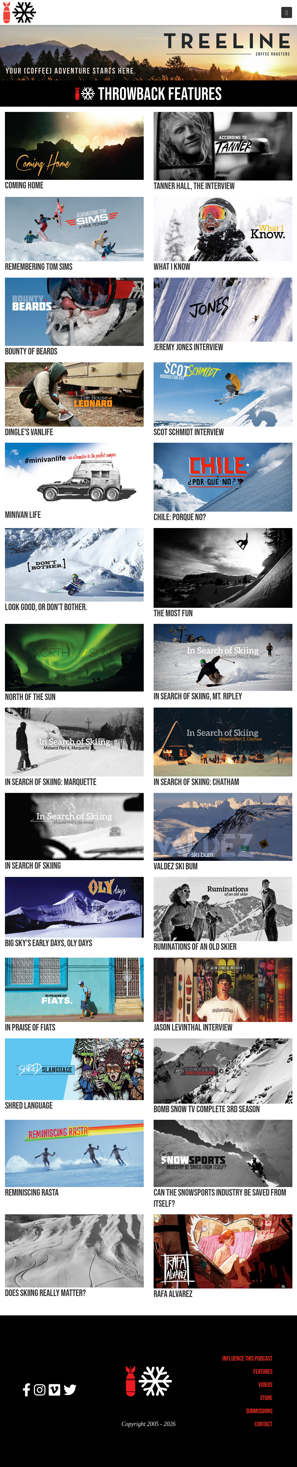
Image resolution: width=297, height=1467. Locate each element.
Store (266, 1397)
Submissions (259, 1410)
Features (262, 1371)
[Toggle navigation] (286, 12)
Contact (263, 1424)
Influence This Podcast (247, 1358)
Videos (265, 1384)
